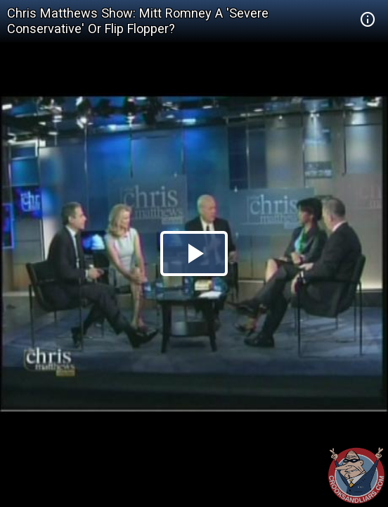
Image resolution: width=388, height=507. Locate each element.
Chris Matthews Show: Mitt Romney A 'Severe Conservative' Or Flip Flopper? (138, 21)
